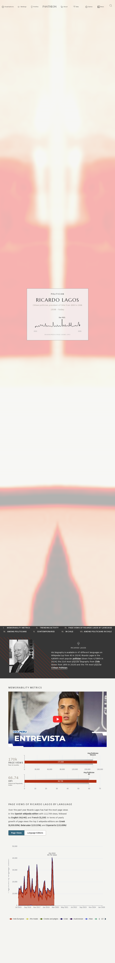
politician (77, 658)
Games (90, 7)
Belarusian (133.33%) (31, 825)
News (102, 7)
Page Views (16, 833)
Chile (97, 662)
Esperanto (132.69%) (56, 825)
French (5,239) (39, 817)
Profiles (35, 7)
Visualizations (9, 7)
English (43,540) (19, 817)
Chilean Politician (59, 668)
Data (77, 7)
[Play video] (57, 719)
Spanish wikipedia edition (27, 814)
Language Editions (35, 833)
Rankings (23, 7)
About (65, 7)
